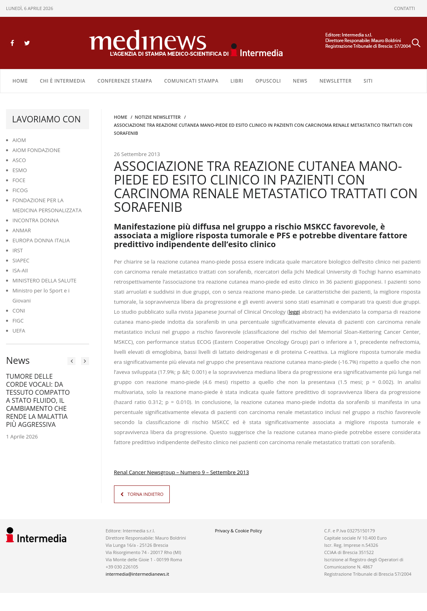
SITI (368, 80)
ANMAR (21, 230)
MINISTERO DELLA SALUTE (44, 280)
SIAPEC (20, 260)
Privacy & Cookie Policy (238, 531)
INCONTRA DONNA (35, 220)
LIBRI (236, 80)
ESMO (19, 170)
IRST (17, 250)
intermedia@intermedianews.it (137, 574)
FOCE (18, 180)
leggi (294, 311)
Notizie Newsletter (158, 117)
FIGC (18, 320)
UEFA (18, 330)
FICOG (20, 190)
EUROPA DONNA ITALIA (41, 240)
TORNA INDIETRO (145, 494)
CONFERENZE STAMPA (125, 80)
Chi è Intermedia (62, 80)
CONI (18, 310)
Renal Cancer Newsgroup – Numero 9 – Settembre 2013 (181, 472)
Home (20, 80)
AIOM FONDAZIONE (36, 150)
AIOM (19, 140)
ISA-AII (20, 270)
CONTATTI (404, 8)
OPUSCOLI (268, 80)
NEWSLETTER (335, 80)
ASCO (19, 160)
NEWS (300, 80)
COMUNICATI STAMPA (191, 80)
